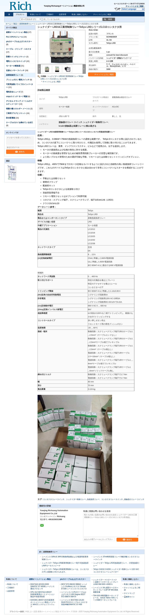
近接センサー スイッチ (15, 70)
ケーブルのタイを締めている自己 (19, 122)
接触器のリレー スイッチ (134, 499)
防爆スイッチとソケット (16, 57)
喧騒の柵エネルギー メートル (18, 109)
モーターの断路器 (13, 66)
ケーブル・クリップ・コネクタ (18, 49)
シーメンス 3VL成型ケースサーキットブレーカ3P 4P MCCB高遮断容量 (105, 590)
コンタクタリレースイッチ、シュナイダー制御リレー (64, 499)
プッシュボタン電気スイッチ (17, 80)
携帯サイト (129, 597)
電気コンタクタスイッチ (16, 61)
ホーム (8, 24)
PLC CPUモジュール (14, 37)
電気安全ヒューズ (13, 92)
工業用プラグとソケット (16, 113)
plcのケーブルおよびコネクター (19, 41)
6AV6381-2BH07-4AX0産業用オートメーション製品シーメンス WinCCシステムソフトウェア (42, 603)
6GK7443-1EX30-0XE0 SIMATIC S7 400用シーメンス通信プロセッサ (42, 586)
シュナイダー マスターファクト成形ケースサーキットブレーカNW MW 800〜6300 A (105, 582)
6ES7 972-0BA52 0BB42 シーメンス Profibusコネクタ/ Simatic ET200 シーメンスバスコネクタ (74, 586)
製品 (15, 24)
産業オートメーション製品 (17, 32)
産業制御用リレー (26, 24)
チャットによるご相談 (134, 6)
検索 (110, 19)
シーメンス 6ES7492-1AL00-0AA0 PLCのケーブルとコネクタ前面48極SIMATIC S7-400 (74, 602)
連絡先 (20, 152)
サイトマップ (129, 593)
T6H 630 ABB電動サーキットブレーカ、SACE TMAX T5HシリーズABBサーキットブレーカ (105, 597)
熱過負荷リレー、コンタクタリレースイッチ (105, 499)
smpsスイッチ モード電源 (16, 96)
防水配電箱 (10, 118)
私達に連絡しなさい (80, 14)
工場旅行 (49, 14)
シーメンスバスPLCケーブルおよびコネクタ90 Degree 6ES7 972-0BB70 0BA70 (73, 594)
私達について (35, 14)
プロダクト (20, 14)
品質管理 (62, 14)
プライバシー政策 (17, 612)
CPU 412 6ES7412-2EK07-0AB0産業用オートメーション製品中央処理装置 (42, 594)
